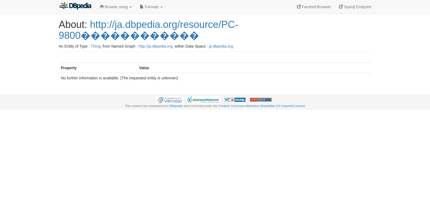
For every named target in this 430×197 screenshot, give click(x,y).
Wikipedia (176, 106)
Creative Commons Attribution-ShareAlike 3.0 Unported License (261, 106)
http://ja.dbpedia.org (155, 46)
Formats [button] (151, 7)
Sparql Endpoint (355, 7)
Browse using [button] (116, 7)
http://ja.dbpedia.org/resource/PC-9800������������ (148, 30)
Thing (95, 46)
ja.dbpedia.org (221, 46)
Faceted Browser (314, 7)
